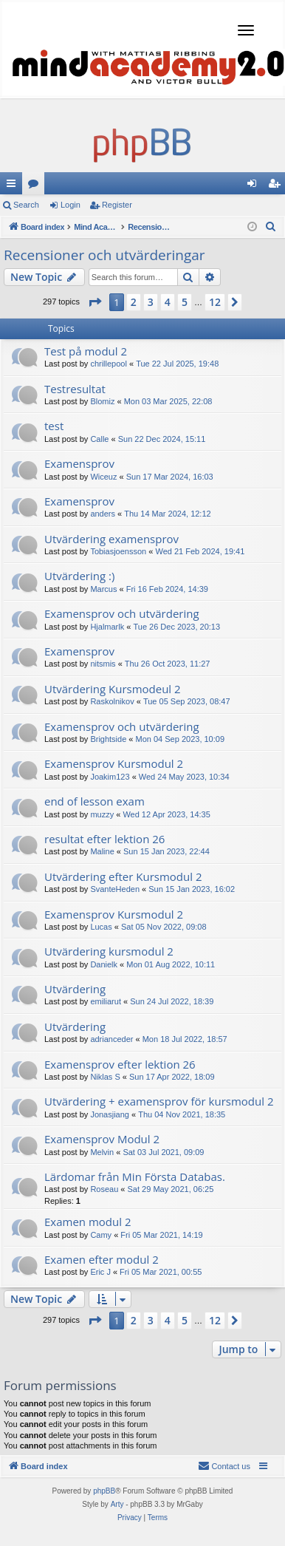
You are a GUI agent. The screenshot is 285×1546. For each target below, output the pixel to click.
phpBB (104, 1491)
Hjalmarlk (107, 626)
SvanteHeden (115, 889)
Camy (100, 1234)
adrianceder (111, 1039)
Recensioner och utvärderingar (104, 255)
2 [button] (134, 302)
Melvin (102, 1152)
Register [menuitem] (277, 186)
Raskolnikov (112, 701)
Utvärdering (75, 988)
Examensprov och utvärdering (121, 613)
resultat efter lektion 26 (104, 838)
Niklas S (105, 1076)
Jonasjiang (109, 1114)
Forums (36, 186)
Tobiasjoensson (118, 551)
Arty (117, 1504)
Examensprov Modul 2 (101, 1138)
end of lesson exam (94, 801)
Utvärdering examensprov (111, 538)
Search (26, 204)
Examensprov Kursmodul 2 (113, 763)
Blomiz (102, 401)
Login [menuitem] (255, 186)
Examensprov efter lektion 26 (120, 1064)
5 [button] (185, 302)
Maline (102, 851)
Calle (99, 439)
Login (70, 204)
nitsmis (102, 663)
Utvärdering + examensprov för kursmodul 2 (158, 1101)
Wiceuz (103, 476)
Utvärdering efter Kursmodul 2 (123, 876)
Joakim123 (109, 776)
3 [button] (151, 302)
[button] (94, 302)
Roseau (104, 1189)
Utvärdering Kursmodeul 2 (112, 688)
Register (117, 204)
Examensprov (79, 463)
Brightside (108, 739)
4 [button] (168, 302)
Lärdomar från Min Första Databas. (134, 1176)
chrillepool (108, 363)
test (53, 425)
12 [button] (215, 302)
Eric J (100, 1271)
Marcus (103, 589)
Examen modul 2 (87, 1221)
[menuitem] (271, 227)
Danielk (103, 964)
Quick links (14, 186)
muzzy (102, 814)
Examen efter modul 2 (101, 1259)
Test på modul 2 (85, 351)
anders (102, 513)
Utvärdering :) (79, 575)
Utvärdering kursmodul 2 (109, 951)
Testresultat (75, 388)
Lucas (100, 926)
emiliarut (105, 1001)
